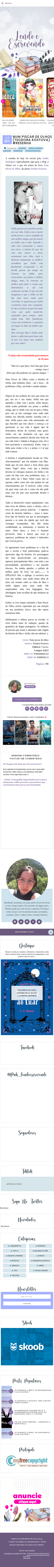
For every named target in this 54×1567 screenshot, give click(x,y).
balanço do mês (41, 1251)
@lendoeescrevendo (14, 1184)
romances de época (41, 1261)
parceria (7, 151)
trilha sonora (41, 1270)
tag (15, 1270)
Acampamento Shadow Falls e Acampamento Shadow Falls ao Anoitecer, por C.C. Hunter (30, 1412)
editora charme (35, 148)
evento (41, 1256)
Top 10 (15, 1251)
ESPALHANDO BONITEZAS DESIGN (36, 1555)
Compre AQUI (41, 650)
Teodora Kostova (32, 151)
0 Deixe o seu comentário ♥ (28, 699)
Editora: (40, 647)
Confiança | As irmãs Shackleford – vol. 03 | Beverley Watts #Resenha (15, 123)
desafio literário (15, 1256)
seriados (15, 1265)
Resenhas (18, 151)
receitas (15, 1261)
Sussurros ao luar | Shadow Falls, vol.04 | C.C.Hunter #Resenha (27, 993)
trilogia (15, 1275)
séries (41, 1265)
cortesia (22, 148)
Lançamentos (15, 1246)
